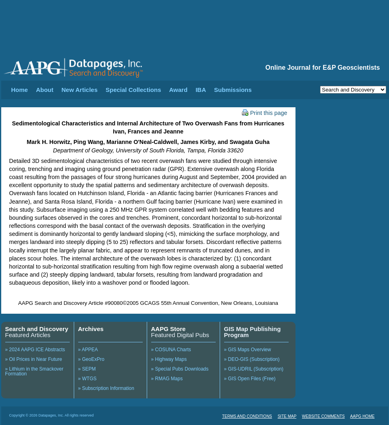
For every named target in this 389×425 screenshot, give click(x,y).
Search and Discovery (37, 328)
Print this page (264, 113)
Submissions (233, 89)
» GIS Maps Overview (247, 349)
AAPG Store (168, 328)
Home (19, 89)
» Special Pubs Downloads (180, 369)
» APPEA (88, 349)
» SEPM (87, 369)
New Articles (80, 89)
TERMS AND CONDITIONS (247, 416)
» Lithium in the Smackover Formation (34, 371)
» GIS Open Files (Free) (250, 378)
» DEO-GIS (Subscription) (252, 359)
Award (178, 89)
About (44, 89)
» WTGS (87, 378)
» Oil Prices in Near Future (33, 359)
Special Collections (133, 89)
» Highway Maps (169, 359)
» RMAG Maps (167, 378)
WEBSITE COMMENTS (323, 416)
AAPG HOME (362, 416)
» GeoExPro (91, 359)
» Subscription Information (106, 388)
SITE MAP (287, 416)
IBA (201, 89)
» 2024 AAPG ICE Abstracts (35, 349)
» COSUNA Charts (171, 349)
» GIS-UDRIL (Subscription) (254, 369)
